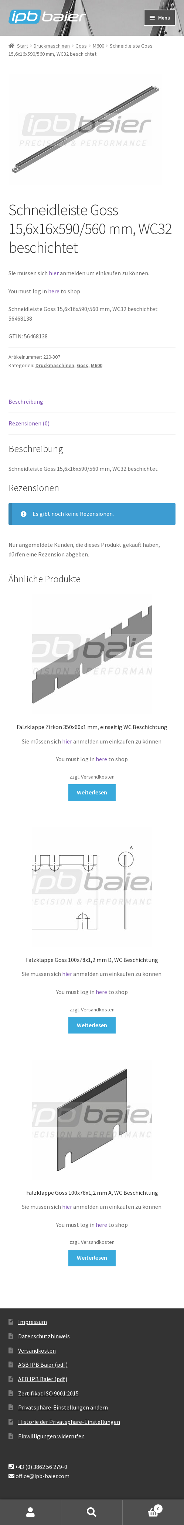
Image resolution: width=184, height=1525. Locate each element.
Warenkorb (143, 1507)
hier (54, 273)
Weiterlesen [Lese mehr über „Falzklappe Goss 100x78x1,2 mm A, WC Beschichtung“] (92, 1257)
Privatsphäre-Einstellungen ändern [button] (63, 1407)
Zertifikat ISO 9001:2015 (48, 1393)
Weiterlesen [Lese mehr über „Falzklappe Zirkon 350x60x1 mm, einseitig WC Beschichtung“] (92, 792)
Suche (92, 1512)
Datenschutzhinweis (44, 1336)
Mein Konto (30, 1512)
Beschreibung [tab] (25, 401)
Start (22, 45)
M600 (98, 45)
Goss (81, 45)
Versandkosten (37, 1350)
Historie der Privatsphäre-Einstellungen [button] (69, 1421)
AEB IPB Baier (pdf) (42, 1379)
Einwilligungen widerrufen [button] (51, 1436)
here (54, 291)
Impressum (32, 1321)
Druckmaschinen (52, 45)
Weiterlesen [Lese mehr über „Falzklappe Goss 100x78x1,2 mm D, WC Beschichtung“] (92, 1025)
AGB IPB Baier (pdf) (43, 1364)
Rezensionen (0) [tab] (29, 423)
